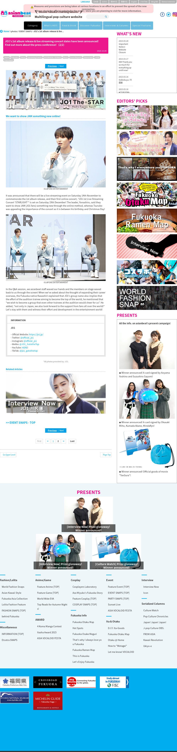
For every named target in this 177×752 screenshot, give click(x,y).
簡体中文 (114, 2)
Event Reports (76, 57)
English (134, 2)
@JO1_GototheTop (29, 344)
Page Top (107, 454)
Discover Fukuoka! (90, 25)
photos (14, 31)
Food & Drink (69, 25)
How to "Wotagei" (13, 633)
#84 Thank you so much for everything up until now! (125, 66)
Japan (6, 57)
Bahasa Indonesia (168, 2)
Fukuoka (15, 57)
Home (6, 31)
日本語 (95, 2)
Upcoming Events (34, 57)
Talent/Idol (88, 57)
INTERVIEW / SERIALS (52, 57)
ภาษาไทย (144, 2)
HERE (24, 347)
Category (33, 25)
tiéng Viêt (154, 2)
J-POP (97, 57)
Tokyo (23, 57)
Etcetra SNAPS (9, 625)
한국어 (104, 2)
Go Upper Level (9, 454)
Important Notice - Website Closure (123, 48)
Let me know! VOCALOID (17, 639)
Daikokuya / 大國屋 (125, 81)
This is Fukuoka (12, 642)
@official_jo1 (27, 337)
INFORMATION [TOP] (13, 619)
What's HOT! (51, 25)
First (39, 441)
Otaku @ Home (12, 627)
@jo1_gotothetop (29, 350)
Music (65, 57)
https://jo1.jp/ (36, 334)
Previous (52, 66)
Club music (8, 60)
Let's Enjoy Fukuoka (14, 648)
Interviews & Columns (117, 25)
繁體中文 (124, 2)
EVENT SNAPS (25, 31)
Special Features (142, 25)
